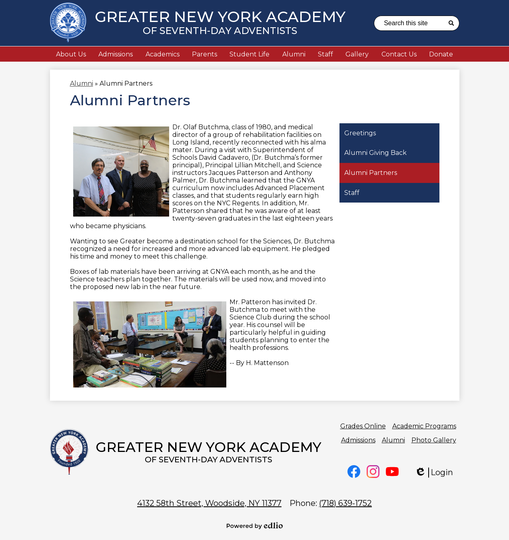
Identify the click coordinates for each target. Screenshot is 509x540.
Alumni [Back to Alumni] (81, 83)
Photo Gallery (433, 440)
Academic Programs (424, 426)
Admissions (358, 440)
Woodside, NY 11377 (209, 503)
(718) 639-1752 (345, 503)
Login (434, 473)
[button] (71, 54)
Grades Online (363, 426)
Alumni (393, 440)
